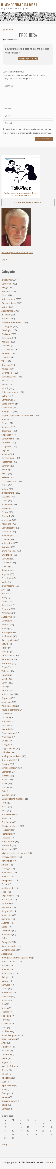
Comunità (6, 559)
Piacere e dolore (8, 303)
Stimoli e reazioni (9, 768)
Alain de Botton (8, 1066)
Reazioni (5, 1050)
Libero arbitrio (7, 404)
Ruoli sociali (6, 636)
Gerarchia (6, 466)
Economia (6, 772)
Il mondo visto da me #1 (19, 4)
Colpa (4, 667)
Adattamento (7, 888)
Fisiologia (5, 1093)
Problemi (5, 721)
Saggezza (6, 435)
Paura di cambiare (10, 710)
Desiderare (6, 531)
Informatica (7, 915)
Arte (3, 590)
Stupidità (5, 508)
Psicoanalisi (6, 872)
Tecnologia (6, 834)
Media (4, 679)
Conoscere (6, 284)
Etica (3, 295)
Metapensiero (7, 880)
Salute (4, 1058)
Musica (4, 690)
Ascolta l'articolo (28, 59)
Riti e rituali (6, 605)
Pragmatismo (7, 841)
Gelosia (4, 1074)
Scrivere (5, 1000)
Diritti (4, 1027)
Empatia (5, 624)
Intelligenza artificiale (11, 756)
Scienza (5, 566)
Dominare (6, 787)
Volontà (5, 469)
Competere (6, 349)
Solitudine (6, 547)
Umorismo (6, 562)
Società (4, 388)
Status (4, 500)
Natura (4, 644)
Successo (5, 838)
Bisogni (9, 29)
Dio (3, 1004)
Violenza (5, 671)
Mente (4, 307)
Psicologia (6, 330)
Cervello (5, 713)
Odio (3, 791)
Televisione (6, 930)
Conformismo (7, 439)
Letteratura (6, 621)
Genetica (5, 683)
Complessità (7, 578)
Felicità (4, 380)
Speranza (5, 919)
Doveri (4, 1105)
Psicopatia (6, 524)
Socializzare (7, 849)
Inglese (4, 1062)
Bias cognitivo (8, 640)
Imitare (4, 489)
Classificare (6, 1023)
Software (5, 985)
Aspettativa (6, 954)
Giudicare (5, 334)
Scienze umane (8, 1039)
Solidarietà (6, 845)
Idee (3, 597)
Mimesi (4, 981)
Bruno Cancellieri (9, 961)
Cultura (4, 512)
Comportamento (9, 481)
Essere (4, 783)
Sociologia (6, 1016)
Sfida (3, 892)
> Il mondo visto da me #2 (28, 202)
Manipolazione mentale (12, 799)
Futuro (4, 648)
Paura (4, 423)
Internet (5, 969)
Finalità (4, 779)
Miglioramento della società (14, 853)
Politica (4, 369)
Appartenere (7, 311)
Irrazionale (6, 934)
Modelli (4, 741)
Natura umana (8, 299)
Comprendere (7, 458)
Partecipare (6, 899)
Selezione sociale (9, 1101)
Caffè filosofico (8, 528)
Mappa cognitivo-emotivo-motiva (17, 415)
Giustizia (5, 764)
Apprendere (6, 504)
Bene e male (7, 659)
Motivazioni (6, 373)
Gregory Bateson (9, 857)
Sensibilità (6, 1054)
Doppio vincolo (8, 748)
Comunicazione (8, 377)
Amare (4, 419)
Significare (6, 1047)
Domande (6, 516)
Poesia (4, 628)
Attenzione (6, 702)
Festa (3, 810)
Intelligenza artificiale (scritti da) (16, 958)
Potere (4, 485)
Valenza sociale (8, 706)
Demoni (5, 725)
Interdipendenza (9, 493)
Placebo (5, 965)
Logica (4, 450)
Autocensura (7, 694)
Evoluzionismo (8, 733)
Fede (3, 938)
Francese (5, 675)
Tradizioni (6, 830)
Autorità (5, 923)
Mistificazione (7, 655)
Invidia (4, 1008)
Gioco (4, 593)
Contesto (5, 1109)
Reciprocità (6, 911)
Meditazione (7, 795)
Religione (5, 291)
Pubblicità (6, 1031)
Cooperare (6, 446)
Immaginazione (8, 551)
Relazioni (5, 365)
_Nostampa (6, 462)
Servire (4, 1020)
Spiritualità (6, 663)
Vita (3, 361)
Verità (4, 384)
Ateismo (5, 876)
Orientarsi (6, 996)
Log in (4, 260)
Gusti (3, 1082)
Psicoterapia (7, 535)
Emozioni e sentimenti (11, 322)
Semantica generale (10, 1035)
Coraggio (5, 868)
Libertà (4, 357)
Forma (4, 803)
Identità (5, 454)
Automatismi (7, 543)
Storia (4, 818)
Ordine (4, 884)
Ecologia (5, 651)
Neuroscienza (7, 973)
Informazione (7, 586)
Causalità (5, 442)
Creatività (5, 609)
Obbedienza (7, 752)
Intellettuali (6, 992)
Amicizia (5, 776)
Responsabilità (8, 760)
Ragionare (6, 431)
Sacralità (5, 717)
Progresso (6, 737)
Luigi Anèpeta (7, 895)
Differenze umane (9, 392)
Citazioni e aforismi (10, 826)
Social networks (8, 946)
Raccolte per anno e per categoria (17, 252)
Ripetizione (6, 1078)
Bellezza (5, 477)
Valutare (5, 342)
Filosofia (5, 318)
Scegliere (5, 427)
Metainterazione (9, 950)
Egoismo (5, 903)
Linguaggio (6, 555)
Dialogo (5, 744)
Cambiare (6, 400)
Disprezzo (6, 698)
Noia (3, 1089)
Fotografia (6, 942)
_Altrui (4, 396)
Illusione (5, 570)
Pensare (5, 353)
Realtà (4, 806)
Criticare (5, 539)
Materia (5, 1097)
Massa (4, 988)
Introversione (7, 814)
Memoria (5, 729)
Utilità (4, 927)
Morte (4, 582)
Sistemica (5, 345)
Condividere (6, 407)
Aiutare (4, 865)
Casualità (5, 497)
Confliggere (6, 326)
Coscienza (6, 338)
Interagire (6, 280)
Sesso (4, 686)
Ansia (4, 1043)
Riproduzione (7, 1085)
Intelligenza (6, 411)
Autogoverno (7, 617)
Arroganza (6, 520)
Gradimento (7, 822)
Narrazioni (6, 907)
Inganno (5, 574)
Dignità (4, 1070)
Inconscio (5, 315)
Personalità (6, 861)
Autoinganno (7, 632)
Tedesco (5, 1012)
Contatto (49, 1162)
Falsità (4, 473)
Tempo (4, 601)
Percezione (6, 613)
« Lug (4, 1144)
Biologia (5, 977)
